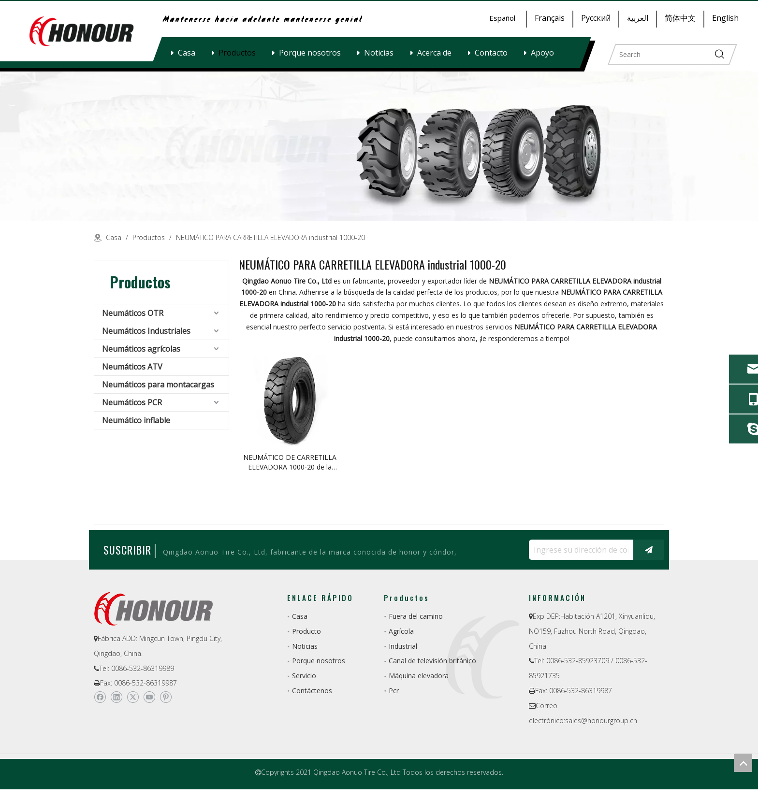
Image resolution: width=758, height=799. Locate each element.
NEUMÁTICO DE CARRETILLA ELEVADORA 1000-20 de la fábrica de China (289, 462)
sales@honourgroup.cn (601, 720)
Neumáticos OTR (132, 313)
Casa (186, 52)
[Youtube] (149, 697)
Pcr (394, 690)
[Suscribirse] (648, 550)
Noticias (379, 52)
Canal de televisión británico (432, 660)
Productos (237, 52)
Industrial (403, 646)
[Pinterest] (166, 697)
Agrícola (401, 631)
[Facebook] (100, 697)
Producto (306, 631)
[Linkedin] (116, 697)
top (743, 763)
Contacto (491, 52)
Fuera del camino (416, 616)
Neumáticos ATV (132, 366)
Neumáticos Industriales (146, 331)
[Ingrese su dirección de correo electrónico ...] (578, 550)
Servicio (304, 675)
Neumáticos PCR (132, 402)
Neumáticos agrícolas (141, 348)
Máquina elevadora (419, 675)
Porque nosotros (310, 52)
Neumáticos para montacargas (158, 384)
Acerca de (434, 52)
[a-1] (379, 146)
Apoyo (542, 52)
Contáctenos (312, 690)
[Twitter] (133, 697)
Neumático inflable (136, 420)
